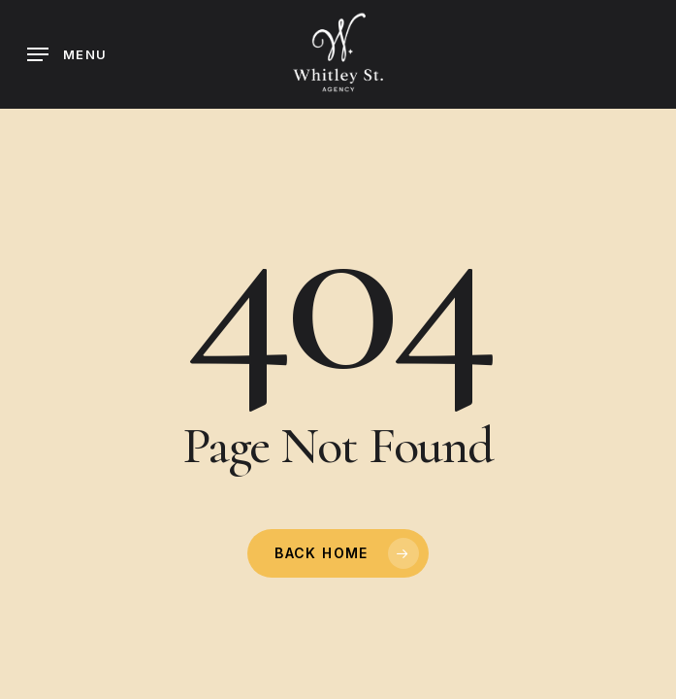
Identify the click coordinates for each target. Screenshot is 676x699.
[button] (67, 54)
